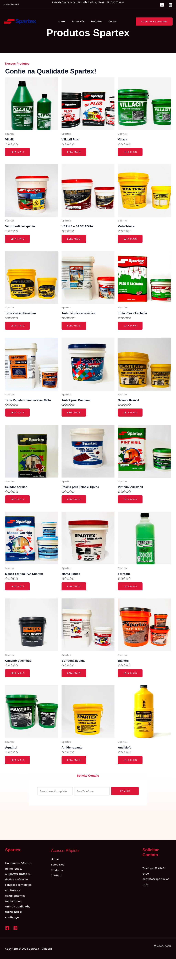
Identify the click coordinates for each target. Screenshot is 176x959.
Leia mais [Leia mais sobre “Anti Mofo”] (130, 760)
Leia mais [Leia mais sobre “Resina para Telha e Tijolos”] (74, 499)
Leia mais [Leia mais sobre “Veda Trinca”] (130, 238)
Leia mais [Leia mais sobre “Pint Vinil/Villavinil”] (130, 499)
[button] (154, 21)
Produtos (96, 21)
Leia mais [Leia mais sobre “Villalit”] (17, 151)
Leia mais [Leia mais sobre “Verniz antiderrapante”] (17, 238)
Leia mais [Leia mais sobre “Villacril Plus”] (74, 151)
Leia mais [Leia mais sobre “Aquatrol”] (17, 760)
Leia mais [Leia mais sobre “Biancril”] (130, 673)
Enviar (125, 791)
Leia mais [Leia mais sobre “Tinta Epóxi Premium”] (74, 412)
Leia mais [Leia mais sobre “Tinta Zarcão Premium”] (17, 325)
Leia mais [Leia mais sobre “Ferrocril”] (130, 586)
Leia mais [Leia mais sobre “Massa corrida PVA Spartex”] (17, 586)
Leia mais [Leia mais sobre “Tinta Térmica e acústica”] (74, 325)
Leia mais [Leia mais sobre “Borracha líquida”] (74, 673)
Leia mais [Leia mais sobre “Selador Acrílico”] (17, 499)
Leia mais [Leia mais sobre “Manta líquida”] (74, 586)
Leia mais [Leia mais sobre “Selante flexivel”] (130, 412)
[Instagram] (171, 5)
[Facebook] (162, 5)
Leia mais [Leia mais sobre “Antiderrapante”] (74, 760)
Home (62, 21)
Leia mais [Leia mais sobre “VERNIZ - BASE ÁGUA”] (74, 238)
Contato (112, 21)
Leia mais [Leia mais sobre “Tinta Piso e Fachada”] (130, 325)
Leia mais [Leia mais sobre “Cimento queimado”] (17, 673)
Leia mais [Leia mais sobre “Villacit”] (130, 151)
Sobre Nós (78, 21)
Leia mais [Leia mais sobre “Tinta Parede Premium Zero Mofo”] (17, 412)
